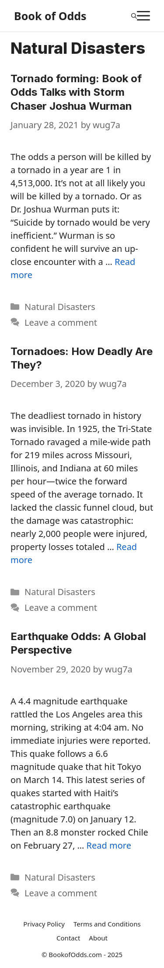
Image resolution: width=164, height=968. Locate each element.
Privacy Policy (44, 923)
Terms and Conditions (107, 923)
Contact (68, 937)
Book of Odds (50, 15)
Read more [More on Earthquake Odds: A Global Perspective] (109, 845)
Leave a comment (60, 322)
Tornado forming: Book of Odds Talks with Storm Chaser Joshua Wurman (76, 92)
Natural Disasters (59, 307)
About (98, 937)
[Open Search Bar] (134, 15)
